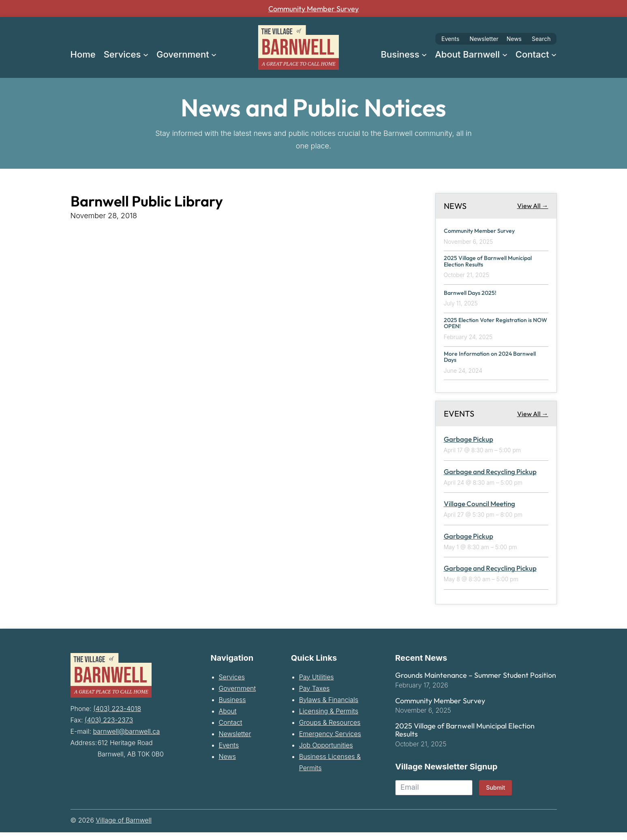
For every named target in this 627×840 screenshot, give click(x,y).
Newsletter (483, 38)
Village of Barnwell (124, 828)
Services (232, 684)
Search (541, 38)
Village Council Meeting (479, 511)
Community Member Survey (313, 8)
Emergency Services (330, 741)
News (514, 38)
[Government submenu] (213, 54)
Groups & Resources (330, 730)
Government (237, 696)
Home (83, 54)
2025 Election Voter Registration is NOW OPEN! (495, 327)
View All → (532, 206)
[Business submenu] (424, 54)
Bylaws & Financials (328, 707)
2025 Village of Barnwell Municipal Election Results (482, 262)
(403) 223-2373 (109, 726)
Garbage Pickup (468, 447)
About (228, 718)
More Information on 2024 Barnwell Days (484, 363)
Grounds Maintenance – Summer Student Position (475, 683)
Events (450, 38)
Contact (230, 730)
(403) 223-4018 (117, 715)
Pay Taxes (314, 696)
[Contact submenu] (553, 54)
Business (232, 707)
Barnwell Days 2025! (475, 295)
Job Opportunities (326, 752)
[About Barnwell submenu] (504, 54)
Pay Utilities (316, 684)
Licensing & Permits (328, 718)
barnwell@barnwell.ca (126, 738)
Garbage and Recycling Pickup (490, 479)
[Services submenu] (145, 54)
